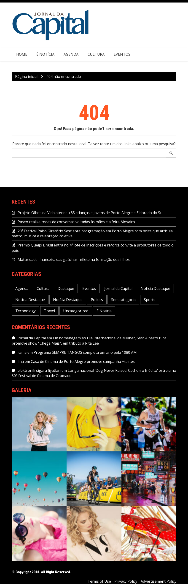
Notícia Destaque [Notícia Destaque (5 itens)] (68, 299)
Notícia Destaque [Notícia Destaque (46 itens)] (155, 288)
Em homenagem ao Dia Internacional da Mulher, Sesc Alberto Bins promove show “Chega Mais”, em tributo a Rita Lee (89, 340)
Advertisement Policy (158, 581)
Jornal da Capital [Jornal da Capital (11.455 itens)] (118, 288)
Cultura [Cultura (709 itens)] (43, 288)
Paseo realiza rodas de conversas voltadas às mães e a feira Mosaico (76, 221)
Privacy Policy (125, 581)
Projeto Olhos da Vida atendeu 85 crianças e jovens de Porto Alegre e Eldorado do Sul (90, 212)
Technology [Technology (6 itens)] (25, 310)
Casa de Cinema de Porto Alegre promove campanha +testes (83, 361)
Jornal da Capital (32, 337)
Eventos (122, 54)
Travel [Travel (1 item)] (49, 310)
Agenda (71, 54)
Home (21, 54)
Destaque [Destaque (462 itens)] (66, 288)
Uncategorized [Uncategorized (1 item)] (75, 310)
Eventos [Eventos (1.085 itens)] (89, 288)
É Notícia (45, 54)
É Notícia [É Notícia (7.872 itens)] (104, 310)
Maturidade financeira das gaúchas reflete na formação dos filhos (74, 259)
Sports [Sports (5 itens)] (149, 299)
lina (21, 361)
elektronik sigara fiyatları (39, 370)
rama (22, 352)
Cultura (96, 54)
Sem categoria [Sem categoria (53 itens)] (123, 299)
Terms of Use (99, 581)
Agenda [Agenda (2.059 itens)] (21, 288)
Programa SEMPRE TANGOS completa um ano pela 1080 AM (85, 352)
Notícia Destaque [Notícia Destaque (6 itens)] (30, 299)
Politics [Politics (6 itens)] (97, 299)
